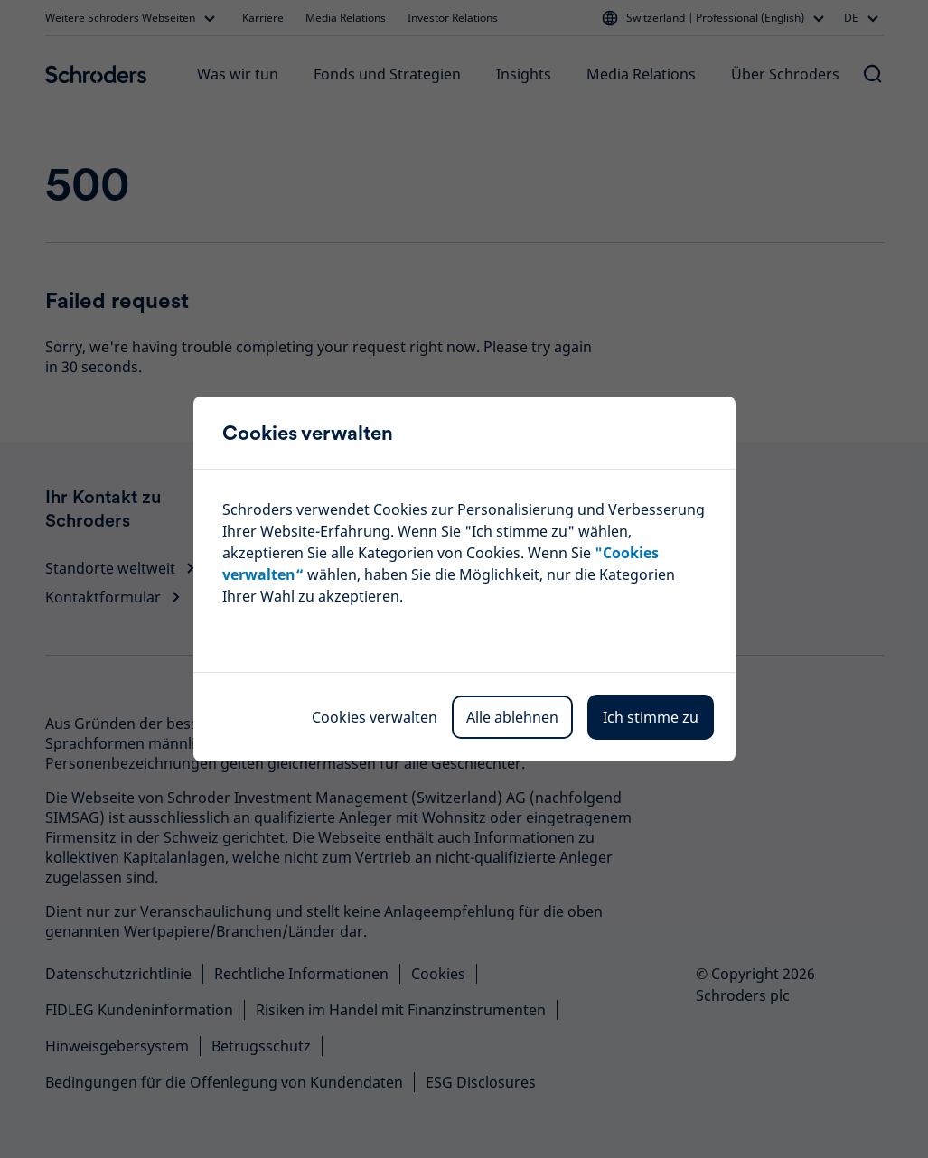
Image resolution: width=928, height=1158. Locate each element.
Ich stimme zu (650, 717)
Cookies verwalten (374, 717)
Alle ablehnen (512, 717)
